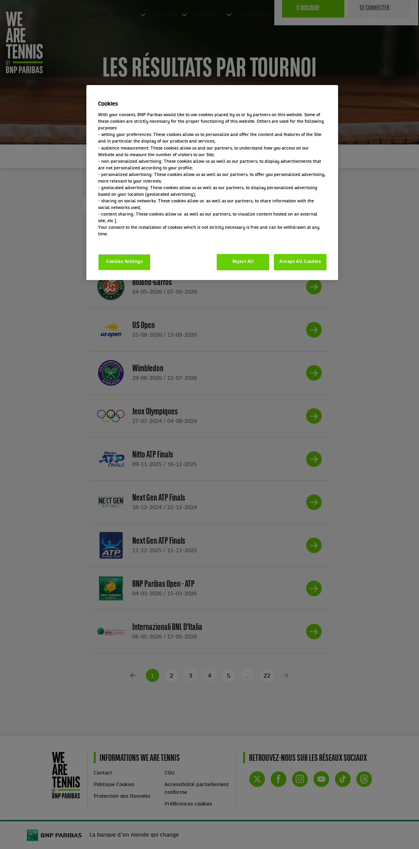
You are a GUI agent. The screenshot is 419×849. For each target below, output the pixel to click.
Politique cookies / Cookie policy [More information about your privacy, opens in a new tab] (132, 240)
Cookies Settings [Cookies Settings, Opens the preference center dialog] (124, 261)
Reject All (243, 261)
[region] (212, 182)
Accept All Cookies (300, 261)
